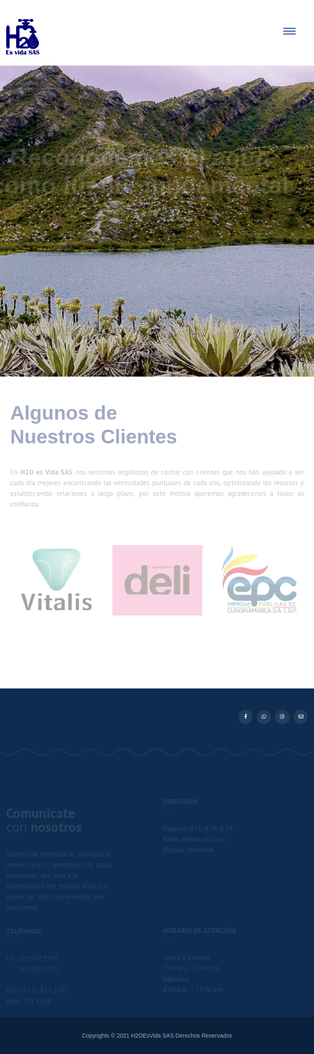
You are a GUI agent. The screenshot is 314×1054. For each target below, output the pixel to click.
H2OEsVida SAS (152, 1035)
